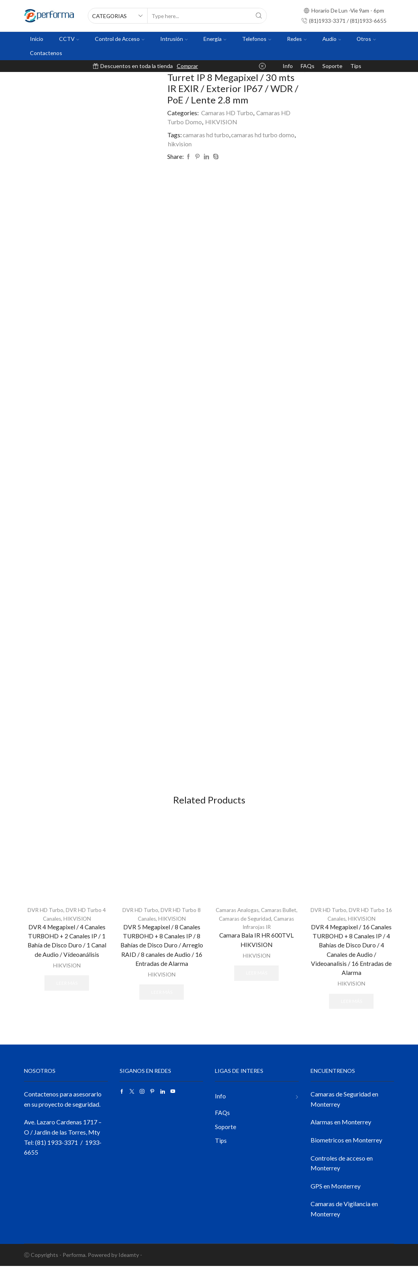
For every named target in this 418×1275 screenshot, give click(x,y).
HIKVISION (222, 121)
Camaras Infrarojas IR (256, 933)
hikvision (180, 143)
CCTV (69, 38)
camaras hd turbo (206, 134)
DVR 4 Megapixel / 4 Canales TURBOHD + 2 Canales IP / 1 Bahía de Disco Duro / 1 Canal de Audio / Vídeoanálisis (67, 948)
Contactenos (46, 53)
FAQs (307, 66)
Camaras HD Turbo (227, 112)
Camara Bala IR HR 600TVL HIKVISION (256, 947)
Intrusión (174, 38)
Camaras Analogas (244, 917)
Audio (331, 38)
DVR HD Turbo (45, 917)
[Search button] (259, 15)
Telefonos (256, 38)
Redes (297, 38)
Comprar (187, 66)
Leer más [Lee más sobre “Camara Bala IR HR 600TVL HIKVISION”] (256, 981)
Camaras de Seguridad (264, 925)
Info (288, 66)
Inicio (36, 38)
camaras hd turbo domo (264, 134)
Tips (355, 66)
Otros (366, 38)
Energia (214, 38)
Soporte (332, 66)
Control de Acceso (119, 38)
